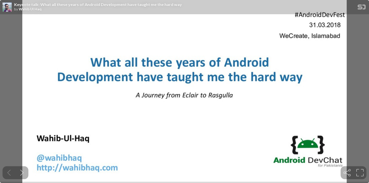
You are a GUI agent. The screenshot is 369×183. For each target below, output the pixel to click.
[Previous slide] (9, 172)
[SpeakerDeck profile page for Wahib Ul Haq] (7, 7)
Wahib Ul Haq (30, 9)
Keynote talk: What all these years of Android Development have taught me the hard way (98, 5)
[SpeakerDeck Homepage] (362, 8)
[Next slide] (22, 172)
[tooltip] (347, 172)
